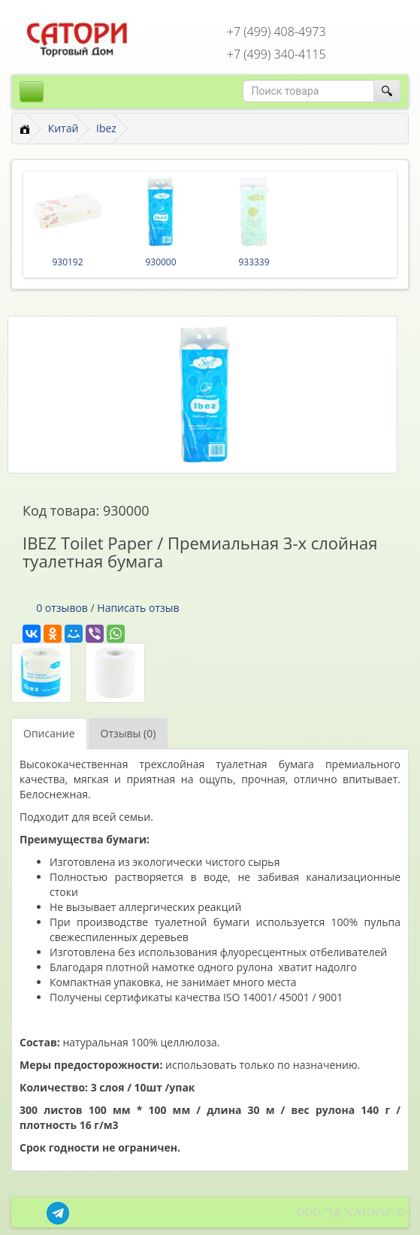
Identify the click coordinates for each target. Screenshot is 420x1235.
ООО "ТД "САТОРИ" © (350, 1212)
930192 (67, 262)
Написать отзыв (138, 608)
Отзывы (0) (128, 733)
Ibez (106, 128)
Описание (49, 733)
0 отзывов (62, 608)
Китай (63, 128)
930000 (160, 262)
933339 (253, 262)
